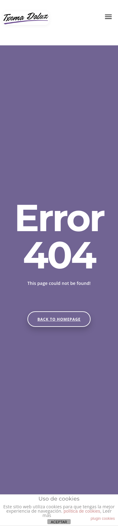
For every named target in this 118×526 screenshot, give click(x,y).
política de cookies (82, 511)
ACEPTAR (59, 522)
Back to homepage (59, 319)
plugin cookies (103, 518)
